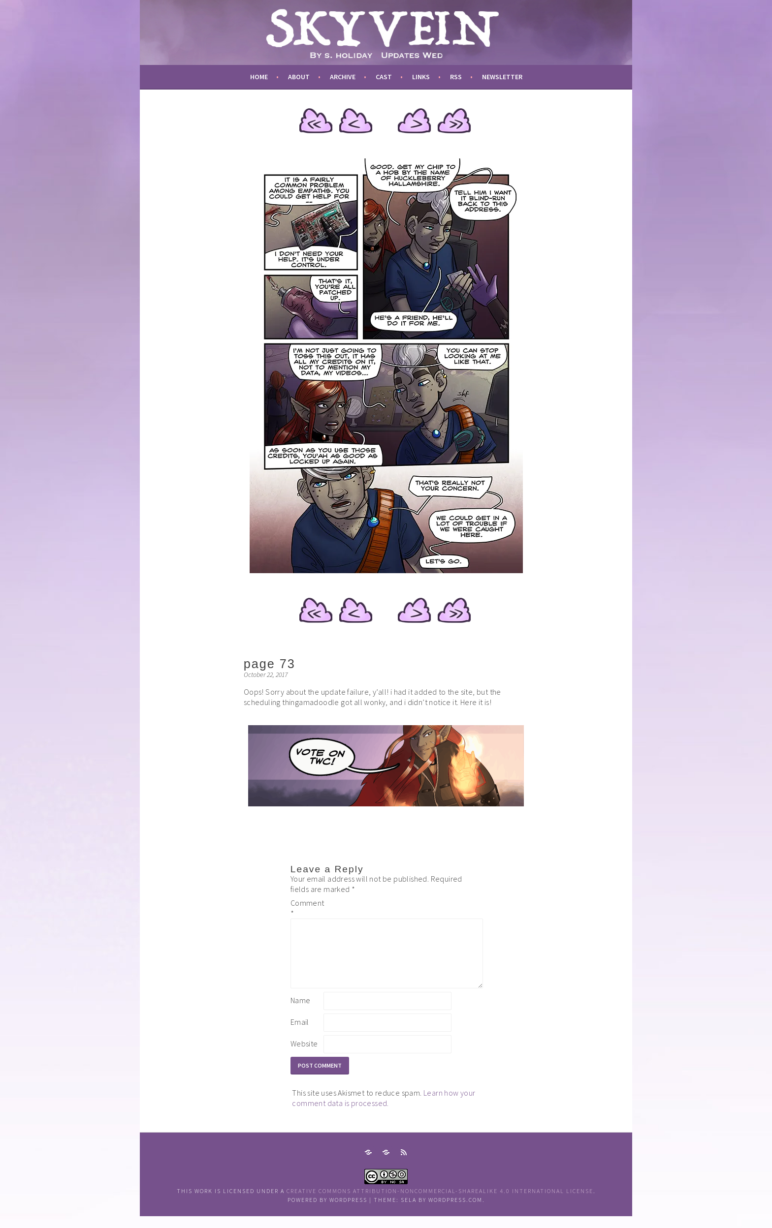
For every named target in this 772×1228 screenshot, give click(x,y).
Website (304, 1055)
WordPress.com (455, 1211)
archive (342, 76)
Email (299, 1034)
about (299, 76)
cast (384, 76)
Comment (306, 908)
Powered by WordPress (327, 1211)
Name (300, 1012)
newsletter (502, 76)
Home (259, 76)
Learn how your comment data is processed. (383, 1110)
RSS (456, 76)
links (421, 76)
